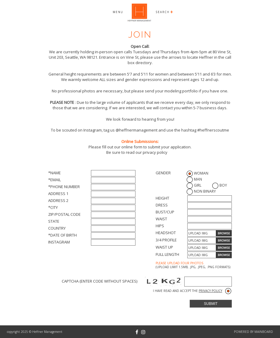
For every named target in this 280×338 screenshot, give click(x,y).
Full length (167, 254)
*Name (54, 172)
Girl (197, 185)
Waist (161, 219)
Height (162, 198)
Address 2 (58, 200)
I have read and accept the (187, 291)
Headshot (166, 232)
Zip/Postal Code (64, 214)
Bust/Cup (165, 212)
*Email (54, 179)
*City (53, 207)
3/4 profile (166, 240)
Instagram (59, 242)
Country (57, 228)
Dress (162, 205)
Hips (160, 225)
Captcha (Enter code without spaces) (99, 281)
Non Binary (205, 191)
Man (198, 179)
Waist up (164, 247)
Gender (163, 172)
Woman (201, 173)
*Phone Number (64, 186)
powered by (253, 332)
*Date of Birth (62, 235)
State (53, 221)
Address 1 (58, 193)
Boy (223, 185)
